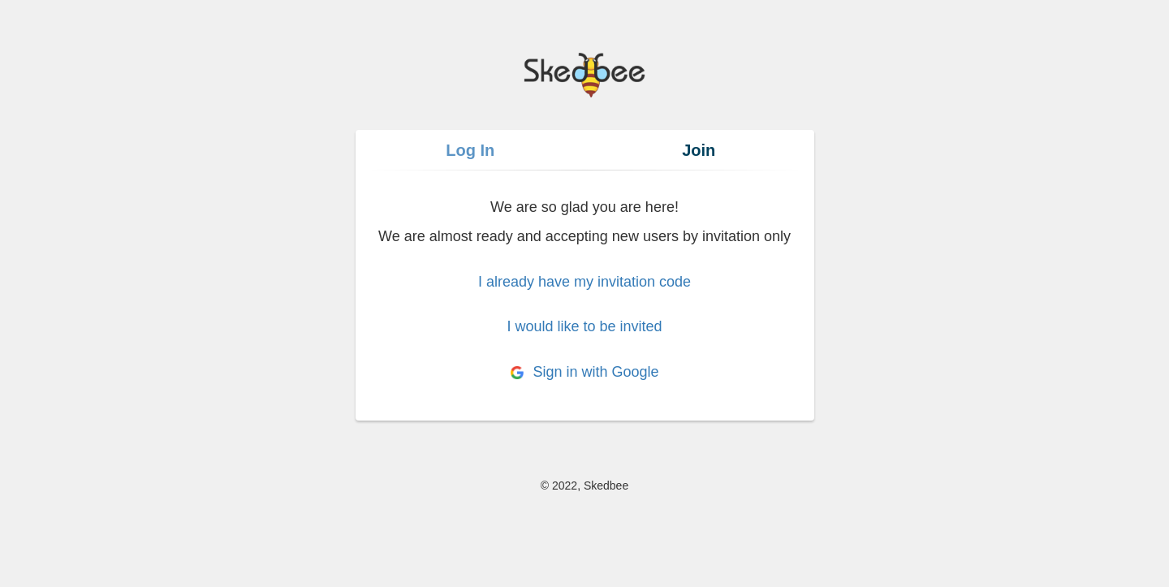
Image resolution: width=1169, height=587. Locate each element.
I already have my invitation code (584, 282)
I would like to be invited (584, 326)
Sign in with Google (584, 372)
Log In (470, 150)
